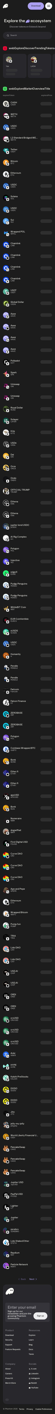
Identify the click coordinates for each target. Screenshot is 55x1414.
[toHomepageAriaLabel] (9, 1291)
